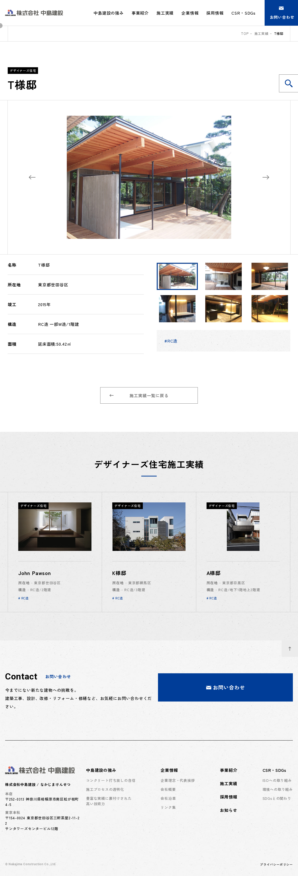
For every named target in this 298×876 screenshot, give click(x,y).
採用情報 (215, 13)
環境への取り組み (278, 789)
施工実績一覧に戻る (139, 395)
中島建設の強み (101, 770)
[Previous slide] (32, 177)
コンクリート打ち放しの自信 (110, 780)
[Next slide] (266, 177)
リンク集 (168, 807)
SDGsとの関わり (277, 798)
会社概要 (168, 789)
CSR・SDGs (274, 770)
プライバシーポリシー (276, 864)
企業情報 (169, 770)
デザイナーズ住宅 (23, 70)
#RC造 (171, 341)
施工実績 (165, 13)
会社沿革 (168, 798)
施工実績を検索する (291, 83)
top (244, 33)
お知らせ (228, 810)
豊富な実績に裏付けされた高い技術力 (109, 801)
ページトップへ (293, 646)
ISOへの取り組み (277, 780)
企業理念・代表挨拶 (178, 780)
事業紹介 (140, 13)
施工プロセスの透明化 (105, 789)
